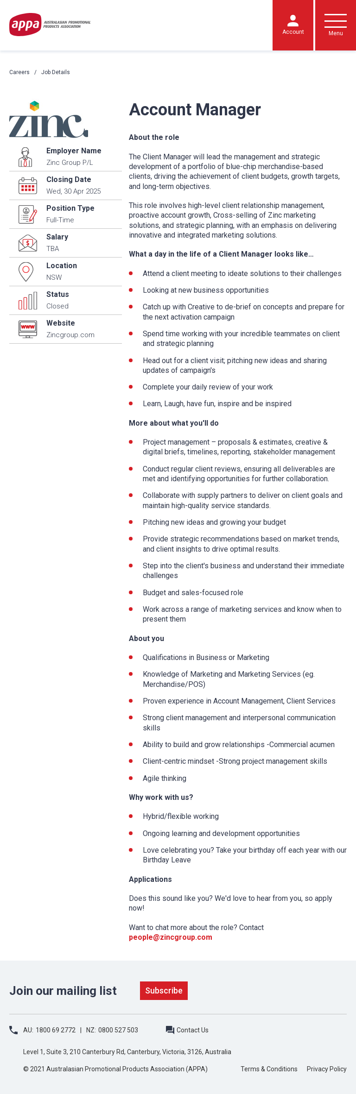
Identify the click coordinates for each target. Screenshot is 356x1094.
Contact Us (193, 1030)
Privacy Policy (327, 1069)
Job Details (55, 72)
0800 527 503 (118, 1030)
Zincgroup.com (70, 335)
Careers (19, 72)
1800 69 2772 (56, 1030)
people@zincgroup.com (170, 937)
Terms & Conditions (269, 1069)
